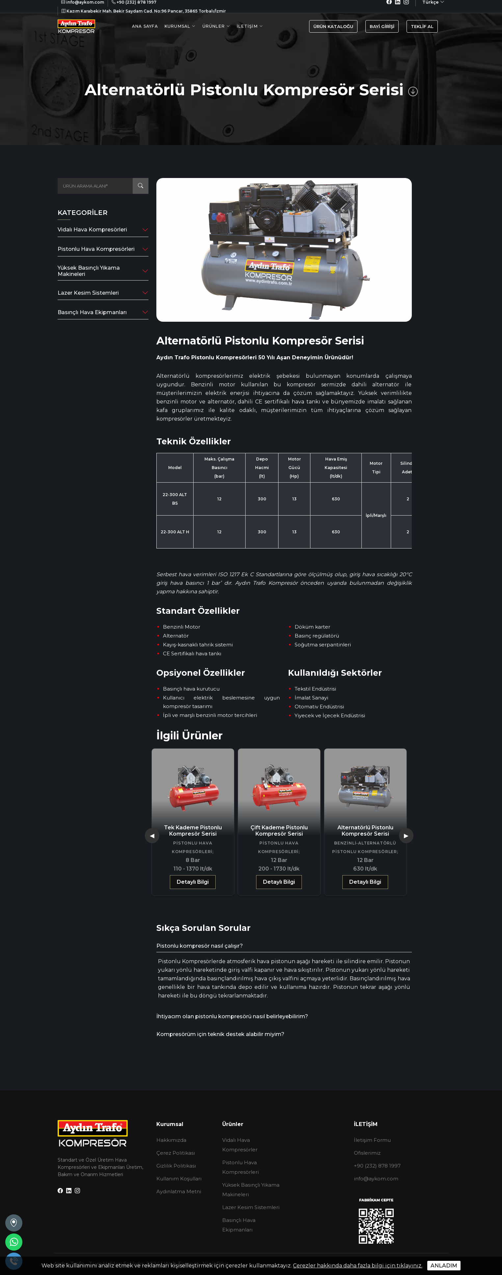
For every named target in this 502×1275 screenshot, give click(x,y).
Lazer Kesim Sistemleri (88, 293)
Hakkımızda (171, 1140)
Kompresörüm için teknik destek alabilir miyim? (220, 1034)
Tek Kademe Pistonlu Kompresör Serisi (193, 830)
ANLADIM (444, 1265)
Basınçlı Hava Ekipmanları (92, 312)
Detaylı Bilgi (193, 882)
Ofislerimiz (367, 1153)
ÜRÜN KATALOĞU (333, 26)
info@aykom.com (376, 1178)
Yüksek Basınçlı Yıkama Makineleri (89, 271)
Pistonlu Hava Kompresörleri (96, 249)
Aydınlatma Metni (178, 1191)
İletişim (247, 26)
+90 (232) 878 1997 (377, 1166)
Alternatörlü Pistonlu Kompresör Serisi (365, 830)
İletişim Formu (372, 1140)
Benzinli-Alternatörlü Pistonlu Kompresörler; (365, 847)
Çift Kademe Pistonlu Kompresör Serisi (279, 830)
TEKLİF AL (422, 26)
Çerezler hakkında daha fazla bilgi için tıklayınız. (357, 1265)
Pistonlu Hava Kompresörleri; (193, 847)
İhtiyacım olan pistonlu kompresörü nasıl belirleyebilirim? (232, 1016)
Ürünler (213, 26)
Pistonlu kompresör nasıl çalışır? (199, 946)
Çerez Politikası (175, 1153)
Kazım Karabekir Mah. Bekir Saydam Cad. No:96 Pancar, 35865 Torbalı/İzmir (144, 11)
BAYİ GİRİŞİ (382, 26)
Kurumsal (178, 26)
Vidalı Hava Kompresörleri (92, 229)
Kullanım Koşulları (178, 1178)
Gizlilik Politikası (176, 1166)
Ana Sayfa (145, 26)
